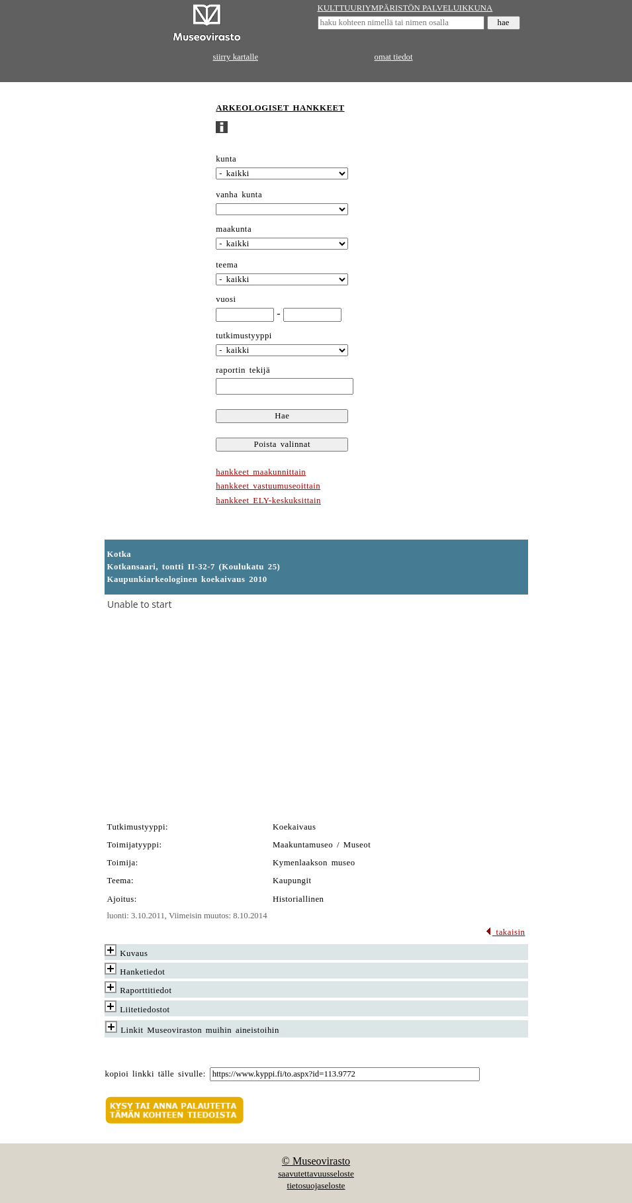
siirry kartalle (236, 57)
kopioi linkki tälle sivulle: (155, 1074)
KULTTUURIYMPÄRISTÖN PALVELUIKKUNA (405, 8)
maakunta (233, 229)
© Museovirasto (316, 1161)
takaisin (505, 932)
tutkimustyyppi (244, 335)
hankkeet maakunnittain (261, 472)
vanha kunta (239, 194)
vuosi (226, 299)
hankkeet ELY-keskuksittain (268, 500)
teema (227, 264)
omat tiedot (394, 57)
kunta (226, 159)
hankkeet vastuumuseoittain (268, 486)
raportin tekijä (243, 370)
